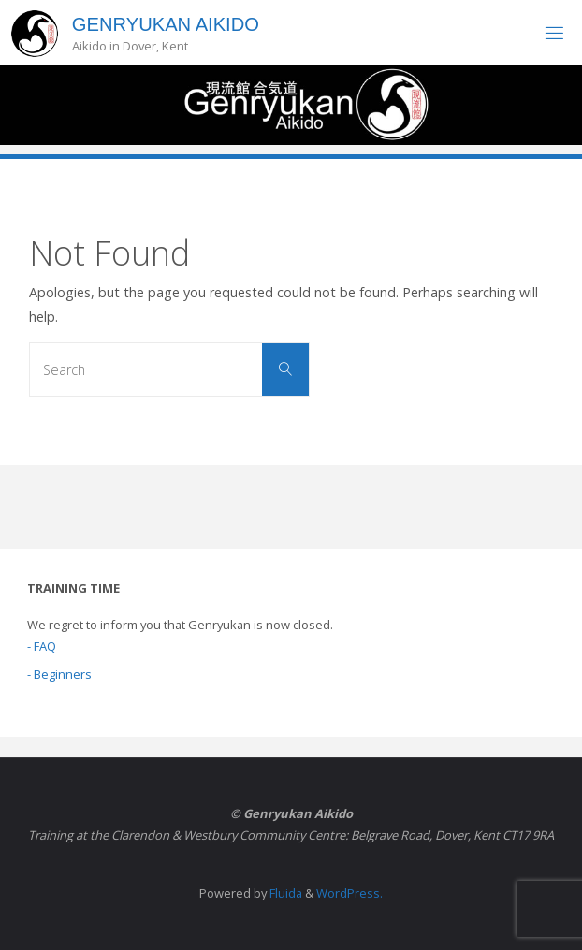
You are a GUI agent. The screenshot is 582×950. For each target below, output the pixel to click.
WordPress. (349, 893)
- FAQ (41, 646)
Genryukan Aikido (165, 24)
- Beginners (59, 674)
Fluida (284, 893)
